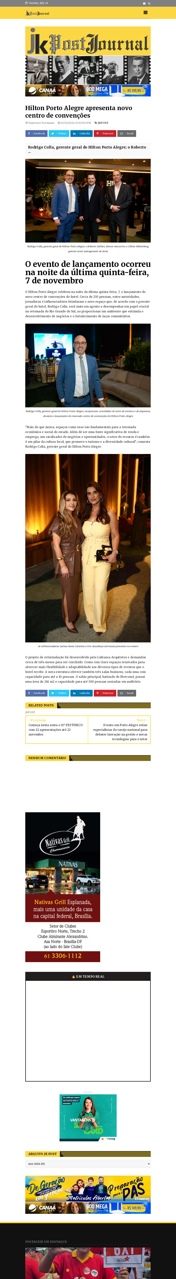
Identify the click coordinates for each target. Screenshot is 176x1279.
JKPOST (103, 123)
